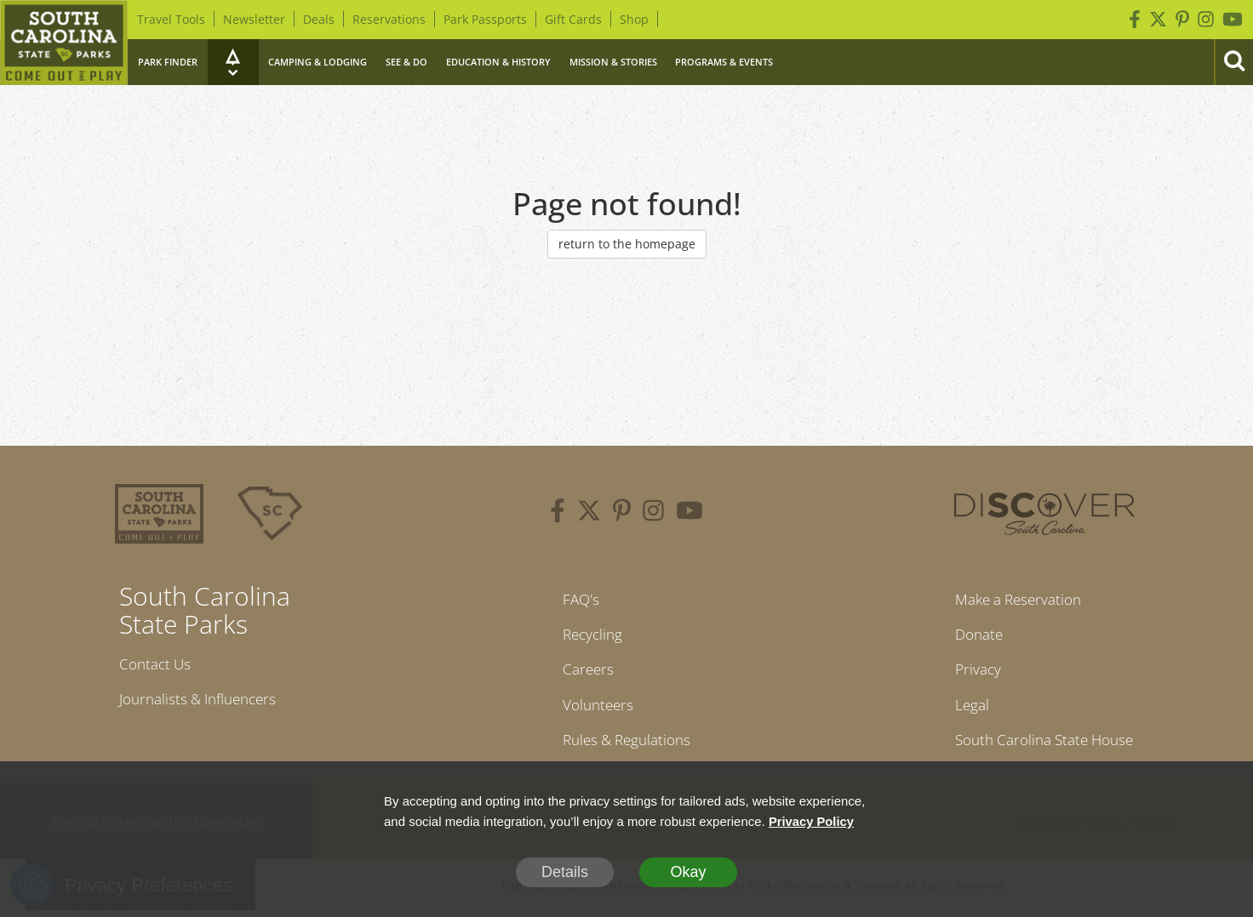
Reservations (389, 19)
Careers (584, 672)
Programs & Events (724, 61)
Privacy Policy (812, 821)
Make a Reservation (1015, 600)
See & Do (406, 61)
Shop (634, 19)
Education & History (498, 61)
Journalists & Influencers (203, 700)
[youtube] (689, 513)
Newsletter (254, 19)
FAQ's (577, 600)
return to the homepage (626, 244)
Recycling (589, 635)
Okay (688, 871)
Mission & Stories (613, 61)
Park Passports (485, 19)
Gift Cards (573, 19)
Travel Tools (171, 19)
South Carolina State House (1044, 745)
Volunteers (595, 708)
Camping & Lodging (317, 61)
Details (564, 871)
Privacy (971, 672)
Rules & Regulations (626, 745)
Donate (973, 635)
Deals (319, 19)
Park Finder (167, 61)
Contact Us (157, 664)
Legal (965, 708)
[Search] (1233, 62)
